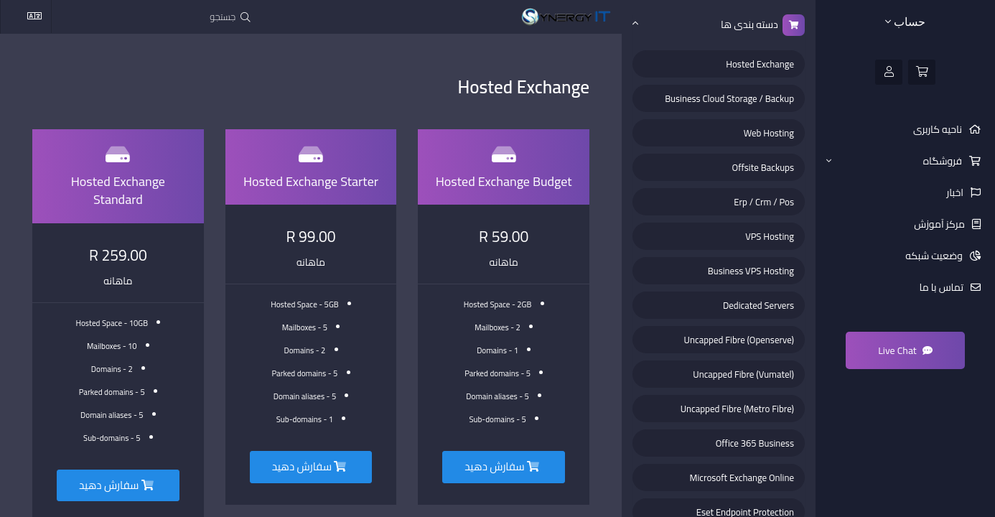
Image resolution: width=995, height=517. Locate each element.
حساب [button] (905, 22)
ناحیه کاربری (938, 129)
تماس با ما (943, 287)
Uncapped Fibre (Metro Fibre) (737, 408)
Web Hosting (769, 132)
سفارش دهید (501, 466)
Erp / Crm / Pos (764, 201)
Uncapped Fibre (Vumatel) (743, 374)
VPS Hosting (769, 236)
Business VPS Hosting (751, 270)
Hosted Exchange (760, 64)
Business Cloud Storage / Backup (729, 98)
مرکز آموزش (940, 224)
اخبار (956, 192)
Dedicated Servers (758, 305)
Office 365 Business (755, 443)
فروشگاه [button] (895, 161)
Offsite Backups (763, 167)
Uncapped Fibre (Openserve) (739, 339)
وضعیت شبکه (935, 255)
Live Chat (905, 350)
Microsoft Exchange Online (742, 477)
